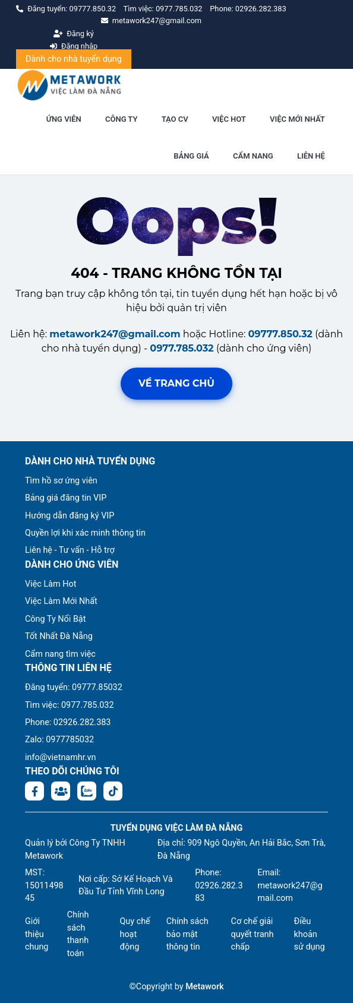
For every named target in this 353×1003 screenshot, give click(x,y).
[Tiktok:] (112, 790)
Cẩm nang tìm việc (60, 654)
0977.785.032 (180, 8)
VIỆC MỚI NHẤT (297, 119)
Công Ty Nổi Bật (55, 619)
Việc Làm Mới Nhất (61, 601)
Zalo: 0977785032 (59, 740)
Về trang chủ (176, 383)
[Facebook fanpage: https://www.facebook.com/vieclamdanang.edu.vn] (34, 790)
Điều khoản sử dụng (309, 934)
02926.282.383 (260, 8)
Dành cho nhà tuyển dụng (74, 59)
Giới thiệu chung (36, 934)
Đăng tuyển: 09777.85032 (73, 687)
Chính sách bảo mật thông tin (187, 934)
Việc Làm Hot (50, 584)
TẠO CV (175, 119)
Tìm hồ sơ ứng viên (61, 481)
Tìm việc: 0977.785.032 (69, 705)
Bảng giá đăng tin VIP (65, 498)
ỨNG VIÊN (63, 119)
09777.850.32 (94, 8)
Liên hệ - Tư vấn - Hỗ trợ (70, 550)
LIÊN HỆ (311, 155)
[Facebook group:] (60, 790)
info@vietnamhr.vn (60, 757)
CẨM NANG (253, 155)
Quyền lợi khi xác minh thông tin (85, 533)
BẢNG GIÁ (191, 155)
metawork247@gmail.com (114, 334)
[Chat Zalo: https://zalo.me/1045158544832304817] (86, 790)
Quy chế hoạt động (134, 934)
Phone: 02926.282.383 (68, 722)
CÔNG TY (121, 119)
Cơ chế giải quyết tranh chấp (252, 934)
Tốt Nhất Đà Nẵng (59, 636)
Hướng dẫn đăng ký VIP (69, 516)
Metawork (204, 987)
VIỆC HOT (229, 119)
